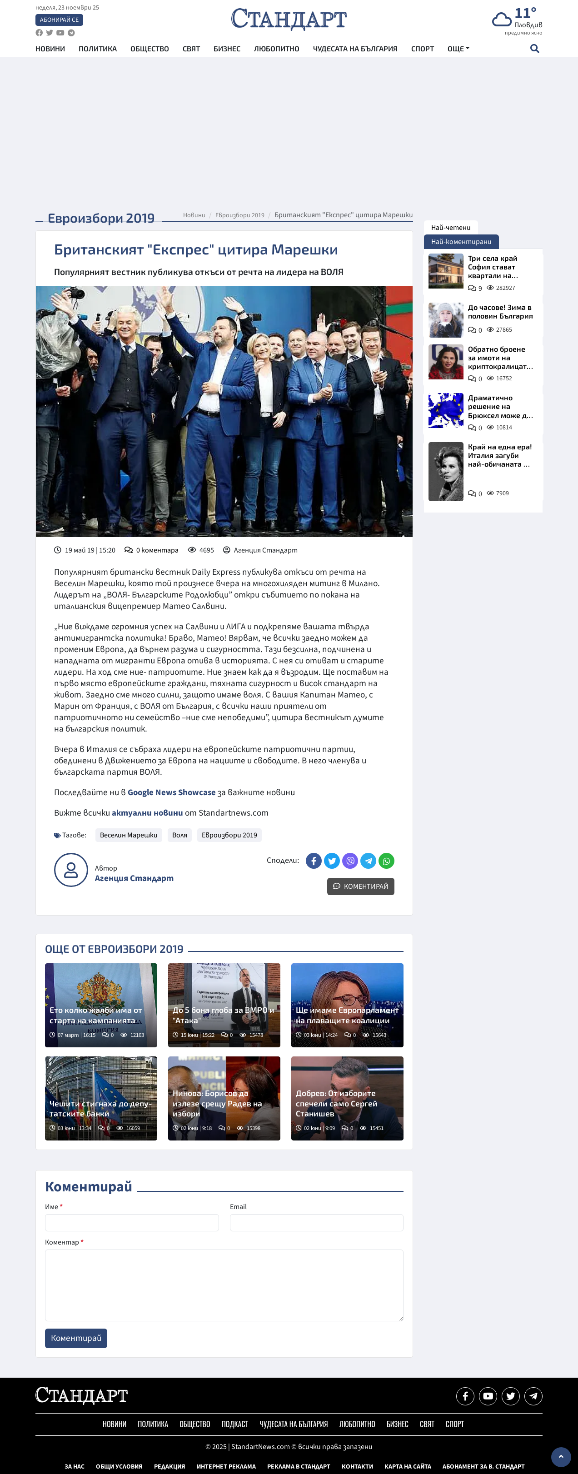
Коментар (64, 1241)
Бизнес (227, 50)
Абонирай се (59, 20)
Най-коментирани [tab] (461, 242)
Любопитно (276, 50)
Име (54, 1206)
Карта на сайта (407, 1466)
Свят (191, 50)
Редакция (169, 1466)
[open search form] (534, 50)
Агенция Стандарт (134, 878)
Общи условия (119, 1466)
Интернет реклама (226, 1466)
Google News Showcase (173, 792)
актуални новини (148, 813)
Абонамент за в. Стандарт (484, 1466)
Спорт (422, 50)
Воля (179, 835)
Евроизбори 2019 (239, 215)
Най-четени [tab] (451, 228)
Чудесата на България (355, 50)
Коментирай (361, 886)
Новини (50, 50)
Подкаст (235, 1423)
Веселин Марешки (129, 835)
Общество (149, 50)
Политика (98, 50)
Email (238, 1206)
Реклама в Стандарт (298, 1466)
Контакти (357, 1466)
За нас (75, 1466)
